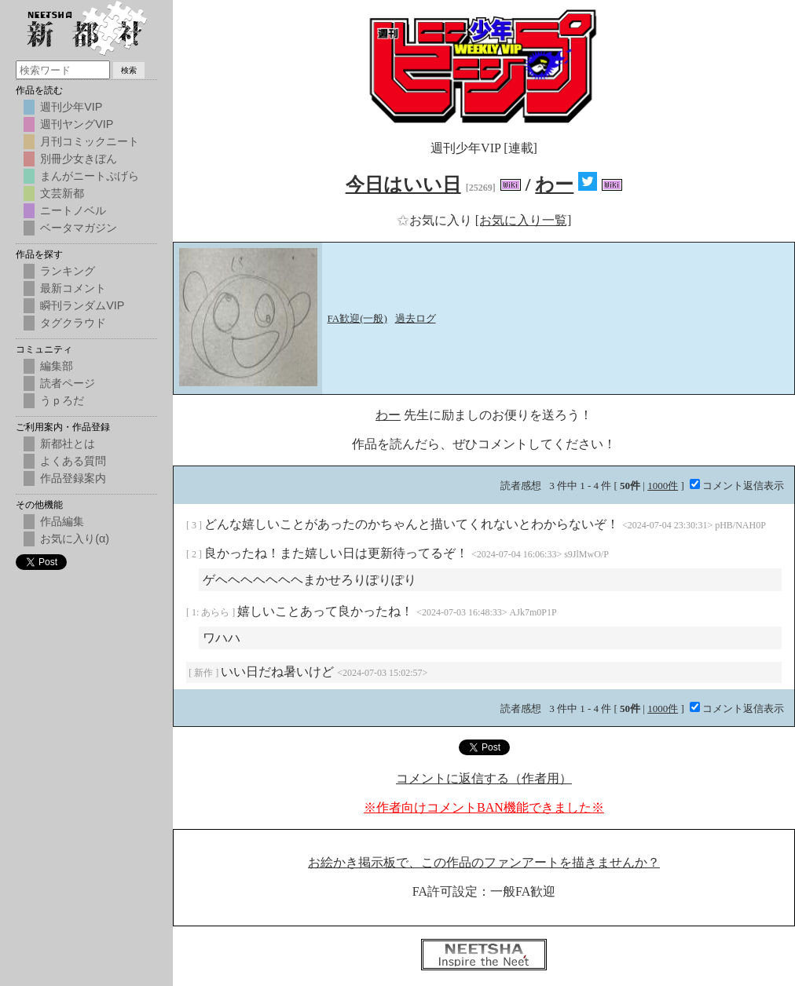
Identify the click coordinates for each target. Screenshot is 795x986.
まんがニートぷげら (89, 176)
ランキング (67, 271)
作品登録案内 (73, 478)
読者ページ (67, 383)
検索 (129, 70)
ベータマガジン (78, 227)
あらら (216, 612)
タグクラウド (73, 322)
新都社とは (67, 443)
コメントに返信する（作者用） (484, 778)
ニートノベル (73, 210)
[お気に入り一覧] (523, 220)
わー (554, 184)
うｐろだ (62, 400)
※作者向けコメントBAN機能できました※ (484, 807)
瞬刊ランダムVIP (82, 305)
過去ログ (415, 318)
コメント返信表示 (737, 485)
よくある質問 (73, 461)
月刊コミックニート (89, 141)
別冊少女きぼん (78, 158)
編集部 (56, 366)
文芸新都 (62, 193)
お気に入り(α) (74, 538)
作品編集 (62, 521)
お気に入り (436, 220)
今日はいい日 (403, 184)
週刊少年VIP (71, 106)
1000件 (662, 485)
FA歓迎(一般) (357, 318)
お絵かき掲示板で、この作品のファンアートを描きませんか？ (484, 862)
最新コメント (73, 288)
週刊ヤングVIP (76, 124)
